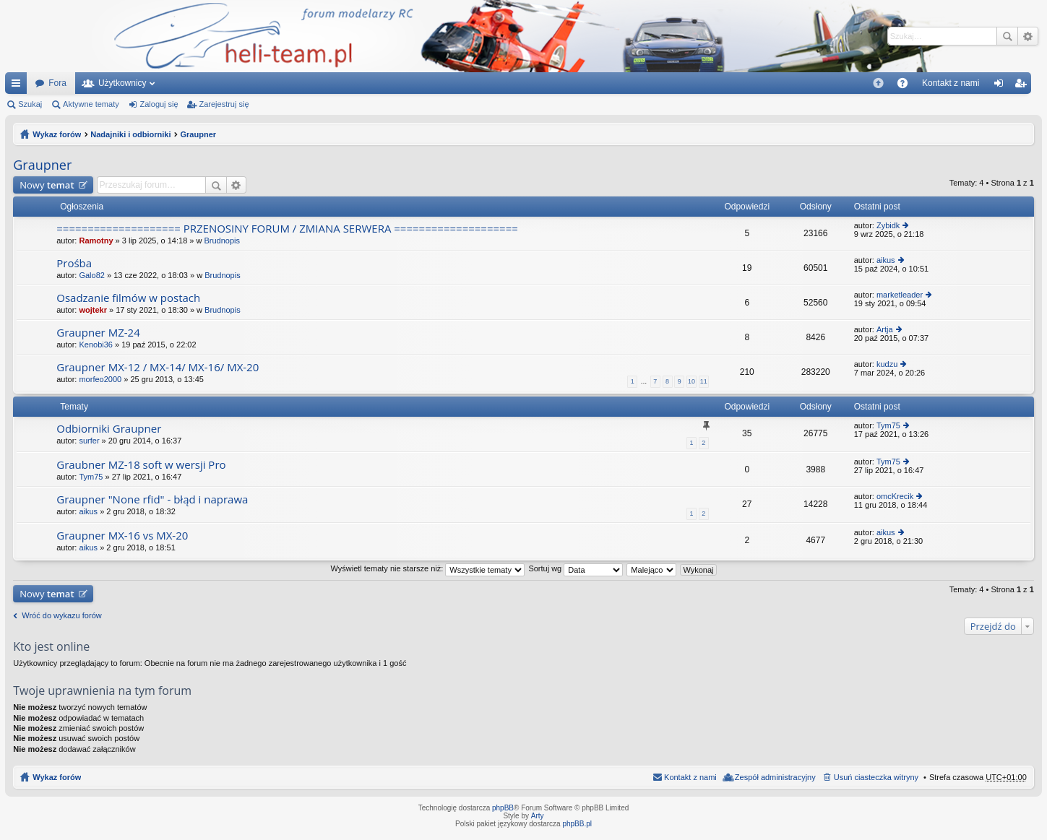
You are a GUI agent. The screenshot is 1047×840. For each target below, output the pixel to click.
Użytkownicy (122, 83)
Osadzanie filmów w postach (128, 298)
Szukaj (1007, 36)
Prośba (74, 263)
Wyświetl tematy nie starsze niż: (427, 568)
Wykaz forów (57, 134)
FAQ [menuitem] (907, 86)
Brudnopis (222, 240)
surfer (89, 440)
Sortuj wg (575, 568)
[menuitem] (878, 83)
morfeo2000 (100, 379)
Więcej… (19, 86)
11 (703, 381)
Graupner (199, 134)
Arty (537, 816)
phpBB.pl (577, 824)
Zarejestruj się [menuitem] (1023, 86)
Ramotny (96, 240)
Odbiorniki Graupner (108, 429)
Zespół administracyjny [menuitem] (775, 777)
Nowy (47, 184)
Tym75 (888, 425)
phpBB (503, 808)
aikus (885, 260)
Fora (57, 83)
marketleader (899, 294)
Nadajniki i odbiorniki (130, 134)
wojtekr (93, 310)
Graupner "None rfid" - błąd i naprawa (152, 499)
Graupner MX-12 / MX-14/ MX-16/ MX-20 (157, 367)
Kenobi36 (96, 344)
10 (691, 381)
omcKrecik (894, 496)
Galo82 (91, 275)
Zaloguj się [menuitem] (1001, 86)
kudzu (886, 364)
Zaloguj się (158, 104)
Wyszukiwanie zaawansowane (1028, 36)
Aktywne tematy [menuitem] (91, 104)
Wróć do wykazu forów (61, 615)
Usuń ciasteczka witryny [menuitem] (876, 777)
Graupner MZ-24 (97, 332)
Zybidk (888, 225)
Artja (884, 329)
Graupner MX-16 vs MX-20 (122, 535)
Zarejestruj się (224, 104)
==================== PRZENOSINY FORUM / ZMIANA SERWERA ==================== (287, 228)
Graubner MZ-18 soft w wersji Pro (140, 465)
